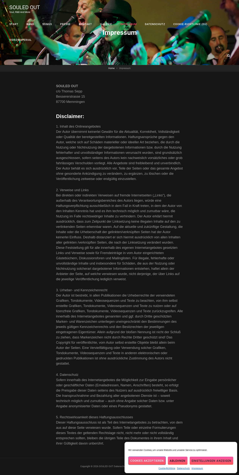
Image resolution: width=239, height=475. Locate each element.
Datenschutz (183, 468)
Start (13, 24)
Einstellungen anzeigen (211, 460)
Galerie (106, 24)
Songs (47, 24)
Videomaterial (20, 39)
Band (30, 24)
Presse (65, 24)
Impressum (197, 468)
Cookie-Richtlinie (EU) (190, 24)
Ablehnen (178, 460)
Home (111, 68)
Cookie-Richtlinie (167, 468)
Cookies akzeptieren (147, 460)
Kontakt (85, 24)
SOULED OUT (24, 7)
